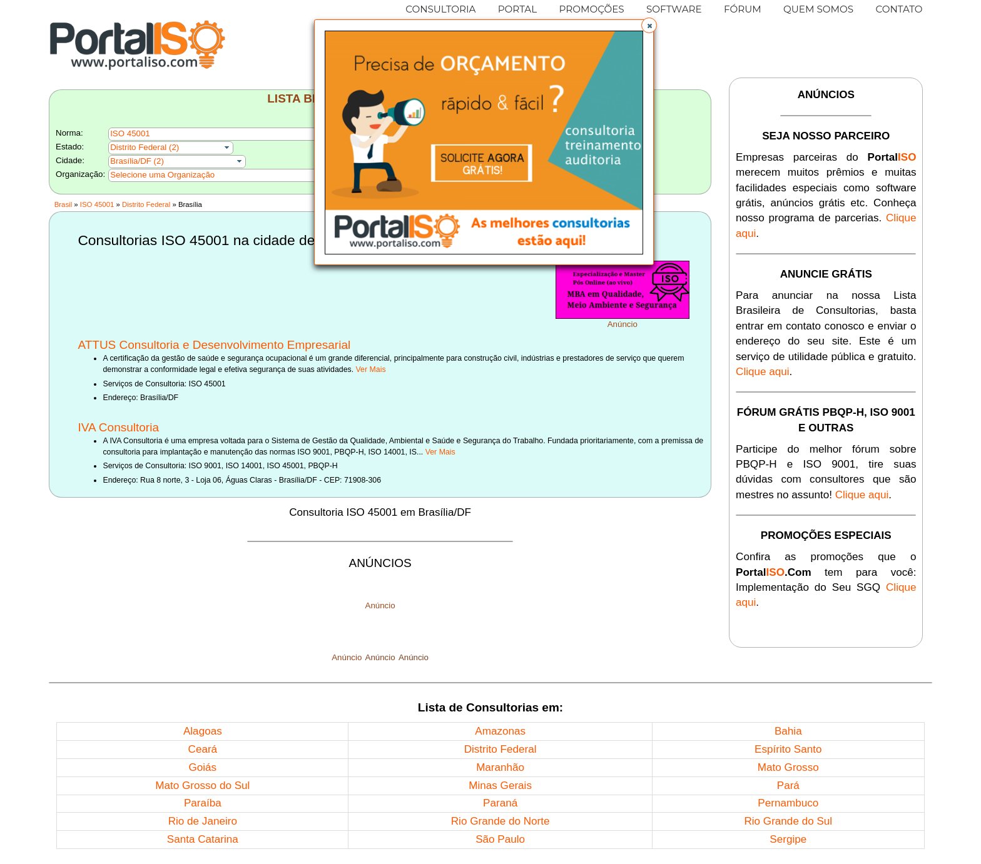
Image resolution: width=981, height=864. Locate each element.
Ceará (203, 749)
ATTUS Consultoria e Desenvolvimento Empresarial (214, 344)
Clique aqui (763, 372)
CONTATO (898, 9)
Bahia (788, 731)
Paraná (500, 803)
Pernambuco (788, 803)
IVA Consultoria (118, 427)
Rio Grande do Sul (788, 821)
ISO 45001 (97, 204)
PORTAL (517, 9)
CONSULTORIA (440, 9)
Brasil (63, 204)
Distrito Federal (146, 204)
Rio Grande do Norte (500, 821)
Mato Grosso (788, 767)
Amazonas (500, 731)
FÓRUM (742, 9)
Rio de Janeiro (202, 821)
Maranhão (500, 767)
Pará (788, 785)
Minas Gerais (500, 785)
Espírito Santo (788, 749)
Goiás (202, 767)
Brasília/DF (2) (137, 161)
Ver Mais (371, 369)
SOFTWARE (674, 9)
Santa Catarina (202, 839)
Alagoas (202, 731)
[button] (649, 25)
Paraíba (202, 803)
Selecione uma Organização (162, 174)
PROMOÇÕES (591, 9)
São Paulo (500, 839)
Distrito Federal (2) (144, 147)
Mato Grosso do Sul (202, 785)
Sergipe (788, 839)
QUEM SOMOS (818, 9)
